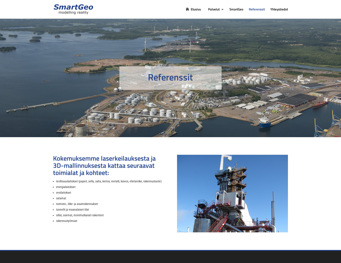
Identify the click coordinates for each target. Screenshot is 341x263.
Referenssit (257, 10)
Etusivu (196, 10)
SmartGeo (236, 10)
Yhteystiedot (279, 10)
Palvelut (214, 10)
